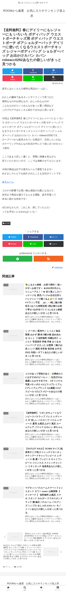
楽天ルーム (8, 182)
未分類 (6, 223)
